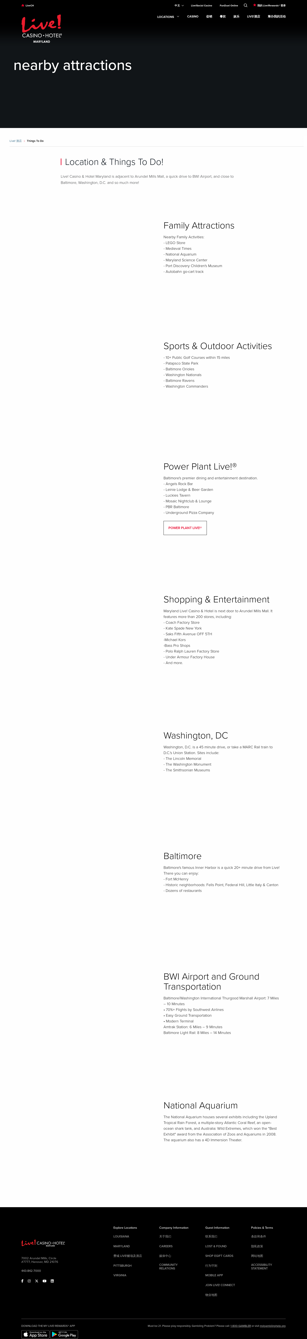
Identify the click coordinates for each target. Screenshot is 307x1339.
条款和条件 (258, 1236)
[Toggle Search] (245, 4)
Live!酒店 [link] (253, 16)
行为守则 (211, 1266)
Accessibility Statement (261, 1266)
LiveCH (30, 5)
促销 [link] (209, 16)
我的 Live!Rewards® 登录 (271, 5)
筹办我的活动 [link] (277, 16)
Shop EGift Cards (219, 1256)
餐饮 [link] (223, 16)
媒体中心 (165, 1256)
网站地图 (257, 1256)
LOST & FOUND (216, 1246)
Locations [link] (168, 17)
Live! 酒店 (16, 141)
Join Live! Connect (220, 1285)
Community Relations (168, 1266)
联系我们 (211, 1236)
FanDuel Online (229, 5)
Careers (165, 1246)
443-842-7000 (31, 1271)
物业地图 (211, 1295)
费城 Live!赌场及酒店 (127, 1256)
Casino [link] (192, 16)
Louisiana (121, 1236)
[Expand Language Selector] (177, 5)
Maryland (121, 1246)
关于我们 (165, 1236)
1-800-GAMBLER (240, 1326)
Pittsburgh (122, 1266)
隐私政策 (257, 1246)
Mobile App (214, 1275)
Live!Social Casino (201, 5)
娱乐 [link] (236, 16)
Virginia (119, 1275)
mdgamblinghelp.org (273, 1326)
